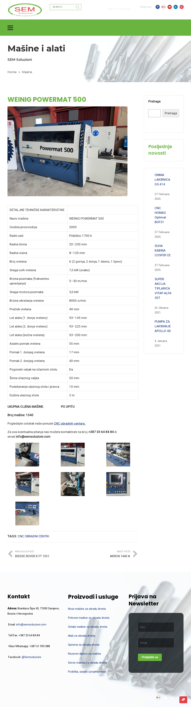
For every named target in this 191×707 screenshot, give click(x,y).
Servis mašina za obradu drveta (87, 662)
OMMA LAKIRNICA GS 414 (162, 179)
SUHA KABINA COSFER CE (163, 250)
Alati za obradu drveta (81, 635)
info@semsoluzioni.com (31, 624)
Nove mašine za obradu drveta (87, 608)
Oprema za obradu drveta (83, 644)
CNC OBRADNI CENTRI (33, 536)
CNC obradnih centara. (70, 423)
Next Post (102, 554)
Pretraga (154, 101)
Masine (27, 72)
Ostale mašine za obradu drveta (87, 626)
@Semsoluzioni (31, 657)
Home (12, 72)
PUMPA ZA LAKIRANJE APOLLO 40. (163, 326)
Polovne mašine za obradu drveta (88, 617)
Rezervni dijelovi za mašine (84, 653)
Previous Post (44, 554)
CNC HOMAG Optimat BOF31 (160, 215)
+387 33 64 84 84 (119, 8)
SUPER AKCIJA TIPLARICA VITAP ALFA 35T (163, 288)
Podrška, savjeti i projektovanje (87, 671)
